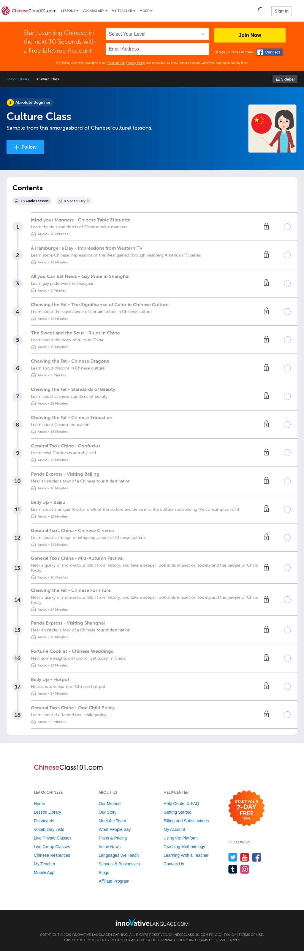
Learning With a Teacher (186, 855)
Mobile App (44, 872)
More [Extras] (144, 11)
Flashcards (44, 820)
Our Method (110, 803)
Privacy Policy (135, 63)
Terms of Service (213, 940)
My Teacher (122, 11)
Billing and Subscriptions (186, 820)
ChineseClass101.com (188, 934)
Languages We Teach (119, 855)
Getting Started (177, 812)
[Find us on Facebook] (256, 857)
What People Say (115, 829)
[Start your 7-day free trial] (246, 808)
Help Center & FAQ (181, 803)
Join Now (250, 35)
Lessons (68, 11)
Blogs (104, 872)
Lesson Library (18, 79)
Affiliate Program (114, 881)
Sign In (282, 11)
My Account (174, 829)
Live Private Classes (53, 838)
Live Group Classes (52, 846)
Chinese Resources (52, 855)
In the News (110, 846)
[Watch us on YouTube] (244, 857)
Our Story (107, 812)
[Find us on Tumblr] (233, 869)
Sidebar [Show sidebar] (288, 79)
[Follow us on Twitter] (233, 857)
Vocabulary (93, 11)
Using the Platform (181, 838)
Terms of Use (116, 63)
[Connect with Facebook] (269, 52)
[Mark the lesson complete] (287, 226)
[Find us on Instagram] (244, 869)
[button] (261, 10)
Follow (29, 147)
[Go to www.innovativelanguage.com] (152, 922)
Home (39, 803)
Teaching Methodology (184, 846)
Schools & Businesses (119, 864)
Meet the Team (112, 820)
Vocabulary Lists (49, 829)
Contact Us (174, 864)
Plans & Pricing (113, 838)
